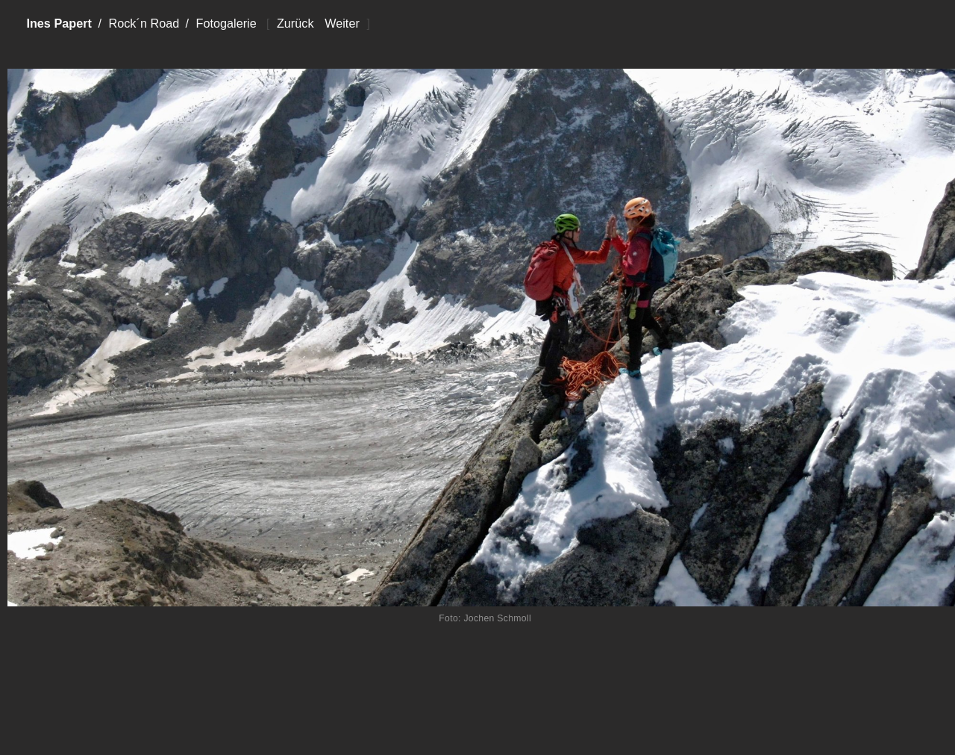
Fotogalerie (225, 23)
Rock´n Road (143, 23)
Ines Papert (59, 23)
